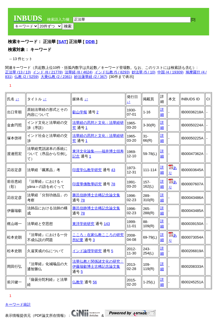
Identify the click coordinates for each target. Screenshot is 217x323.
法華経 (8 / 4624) (78, 72)
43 (113, 170)
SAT (62, 41)
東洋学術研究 (83, 224)
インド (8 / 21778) (48, 72)
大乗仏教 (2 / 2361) (56, 77)
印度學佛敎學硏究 (87, 184)
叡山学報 (79, 112)
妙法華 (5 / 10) (143, 72)
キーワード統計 (18, 304)
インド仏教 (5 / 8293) (112, 72)
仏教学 (77, 282)
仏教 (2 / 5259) (26, 77)
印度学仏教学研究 (87, 170)
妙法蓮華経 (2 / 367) (90, 77)
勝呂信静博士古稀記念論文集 (96, 195)
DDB (91, 41)
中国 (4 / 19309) (170, 72)
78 (113, 184)
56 (95, 282)
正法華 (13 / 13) (18, 72)
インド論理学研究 (87, 251)
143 (107, 224)
